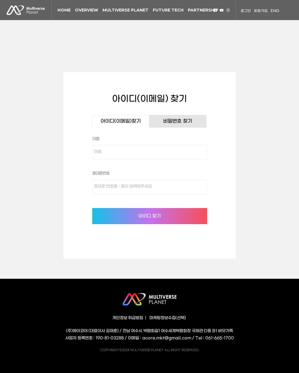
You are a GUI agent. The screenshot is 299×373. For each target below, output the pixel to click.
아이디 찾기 (149, 216)
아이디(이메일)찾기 (121, 121)
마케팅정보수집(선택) (167, 318)
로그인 (246, 11)
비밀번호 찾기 (177, 121)
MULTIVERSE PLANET (125, 10)
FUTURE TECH (168, 10)
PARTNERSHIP (203, 10)
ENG (275, 11)
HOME (64, 10)
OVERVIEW (86, 10)
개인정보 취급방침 (127, 318)
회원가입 (261, 11)
